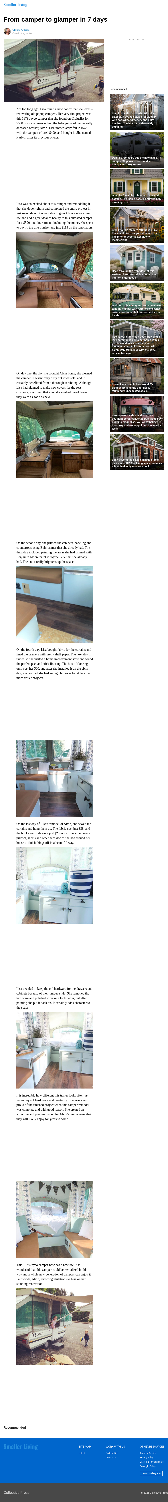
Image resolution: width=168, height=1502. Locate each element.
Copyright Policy (148, 1466)
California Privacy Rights (152, 1462)
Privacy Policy (146, 1457)
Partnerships (112, 1453)
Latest (82, 1453)
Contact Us (111, 1457)
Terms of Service (148, 1453)
